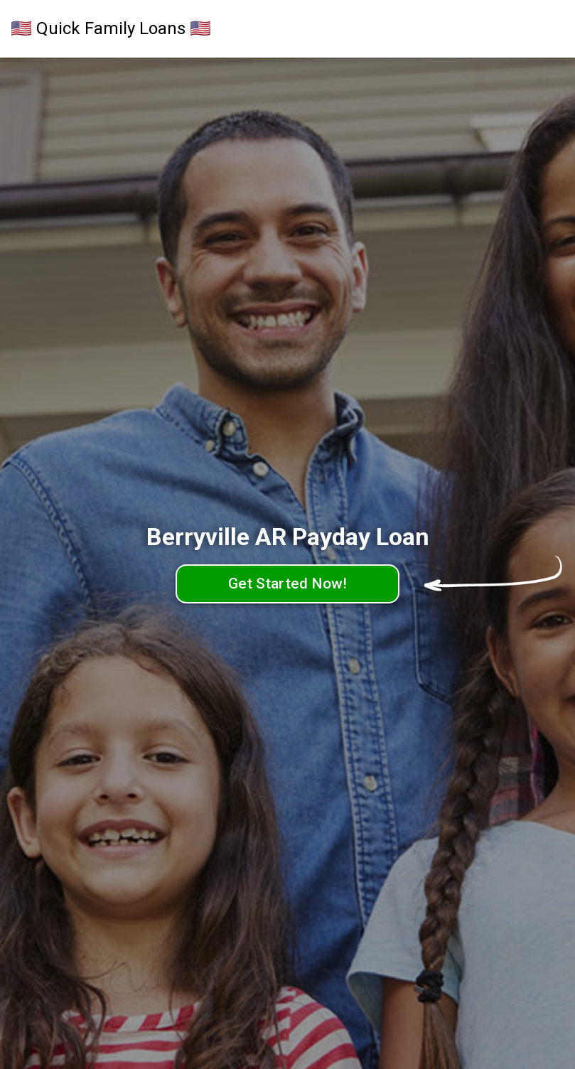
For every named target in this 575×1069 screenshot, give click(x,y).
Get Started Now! (287, 583)
